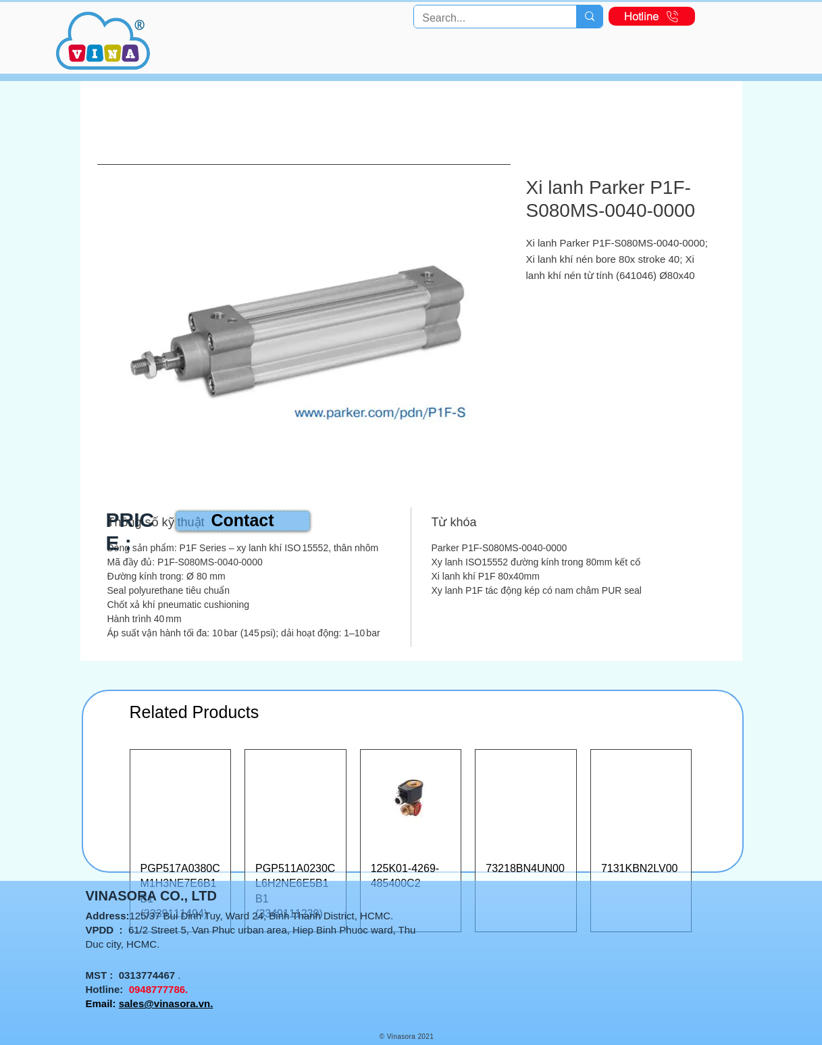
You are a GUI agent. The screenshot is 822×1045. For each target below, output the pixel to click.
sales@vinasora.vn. (166, 1003)
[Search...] (485, 18)
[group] (411, 840)
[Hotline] (652, 16)
